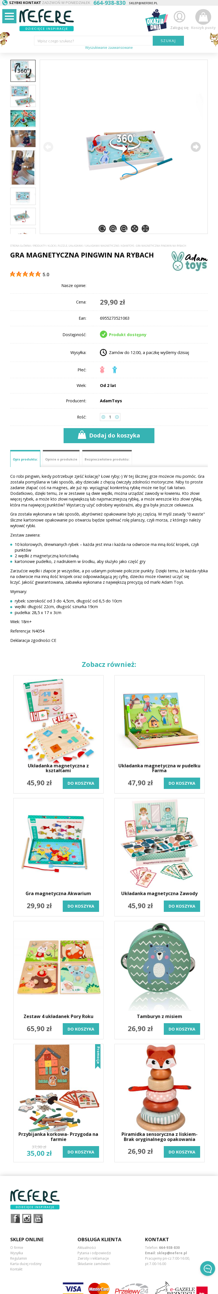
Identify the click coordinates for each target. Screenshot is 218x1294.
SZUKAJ (168, 40)
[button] (195, 146)
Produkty (39, 246)
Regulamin (18, 1258)
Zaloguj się (179, 19)
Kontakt (16, 1269)
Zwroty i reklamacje (93, 1258)
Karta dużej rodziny (25, 1263)
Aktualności (86, 1247)
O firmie (16, 1247)
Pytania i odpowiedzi (94, 1253)
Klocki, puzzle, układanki (65, 246)
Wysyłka (16, 1253)
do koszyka (81, 783)
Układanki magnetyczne (102, 246)
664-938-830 (169, 1247)
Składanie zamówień (93, 1263)
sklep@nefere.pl (143, 3)
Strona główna (20, 246)
